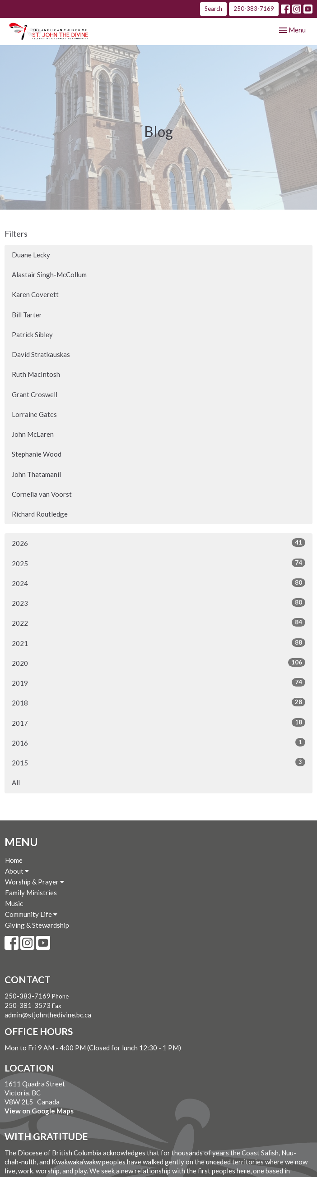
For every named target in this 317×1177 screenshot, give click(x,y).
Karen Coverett (35, 294)
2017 (158, 722)
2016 (158, 742)
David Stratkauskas (41, 354)
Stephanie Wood (36, 454)
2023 (158, 602)
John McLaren (33, 434)
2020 (158, 662)
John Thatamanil (36, 474)
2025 (158, 563)
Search (213, 8)
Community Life (31, 914)
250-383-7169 (253, 8)
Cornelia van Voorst (42, 494)
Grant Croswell (34, 394)
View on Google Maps (39, 1111)
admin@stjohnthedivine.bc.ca (48, 1015)
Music (14, 903)
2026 (158, 542)
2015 (158, 762)
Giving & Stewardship (37, 925)
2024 (158, 582)
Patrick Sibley (32, 334)
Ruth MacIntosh (36, 374)
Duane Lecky (31, 255)
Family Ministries (31, 892)
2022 (158, 622)
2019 (158, 682)
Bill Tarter (27, 315)
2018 (158, 702)
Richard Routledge (40, 514)
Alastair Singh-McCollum (49, 274)
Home (14, 860)
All (16, 783)
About (17, 871)
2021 (158, 642)
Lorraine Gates (34, 414)
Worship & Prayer (34, 882)
